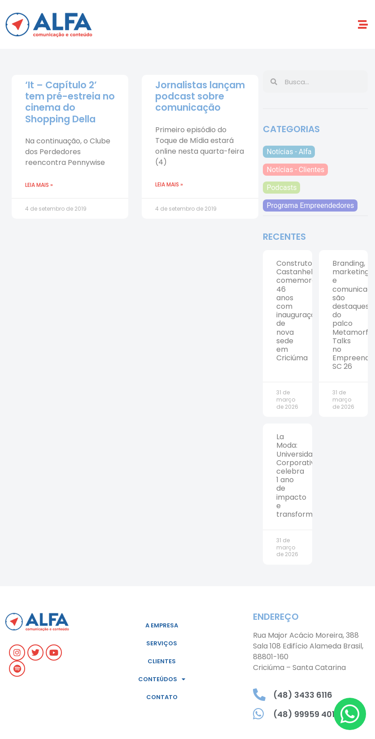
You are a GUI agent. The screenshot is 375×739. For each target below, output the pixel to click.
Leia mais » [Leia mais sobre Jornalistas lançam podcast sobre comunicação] (169, 184)
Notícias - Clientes (295, 169)
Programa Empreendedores (310, 205)
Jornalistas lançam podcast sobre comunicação (200, 96)
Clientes (162, 661)
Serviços (161, 643)
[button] (363, 24)
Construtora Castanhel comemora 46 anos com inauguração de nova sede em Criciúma (298, 310)
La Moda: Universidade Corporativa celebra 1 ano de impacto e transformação (303, 475)
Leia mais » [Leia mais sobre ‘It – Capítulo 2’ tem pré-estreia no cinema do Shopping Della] (39, 185)
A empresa (161, 625)
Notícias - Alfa (288, 151)
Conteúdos (161, 679)
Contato (162, 697)
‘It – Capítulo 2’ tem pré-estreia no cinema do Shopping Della (70, 101)
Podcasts (281, 187)
